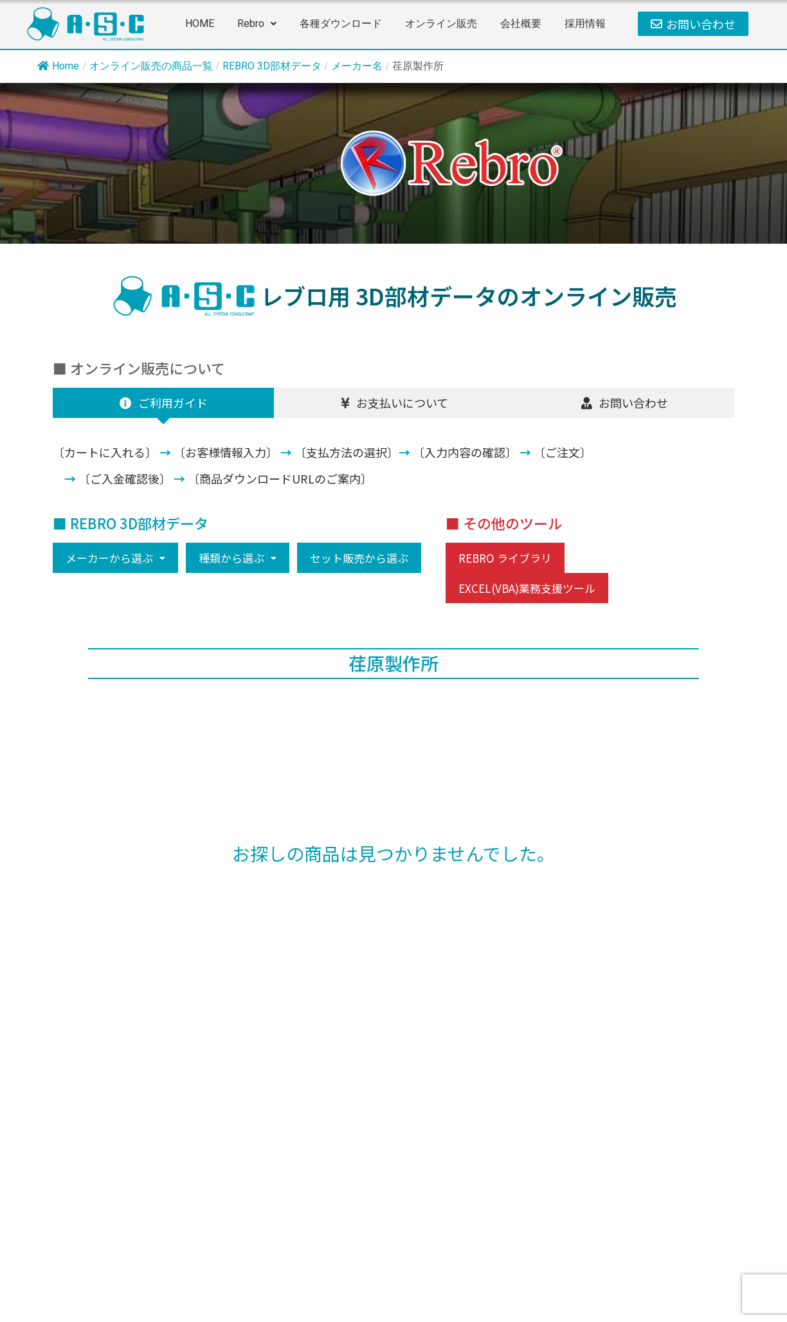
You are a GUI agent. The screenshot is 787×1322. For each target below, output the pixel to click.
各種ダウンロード (341, 23)
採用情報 (585, 23)
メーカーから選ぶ (115, 558)
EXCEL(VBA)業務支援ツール (526, 588)
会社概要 (520, 23)
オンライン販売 (441, 23)
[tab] (163, 403)
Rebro (256, 23)
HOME (199, 23)
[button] (257, 24)
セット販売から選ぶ (359, 558)
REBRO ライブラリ (505, 558)
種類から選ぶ (237, 558)
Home (58, 66)
